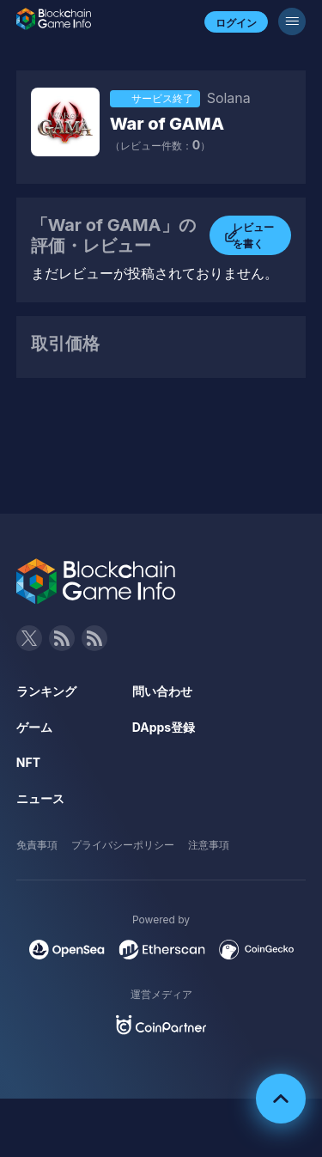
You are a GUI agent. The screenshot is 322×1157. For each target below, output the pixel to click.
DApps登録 (163, 727)
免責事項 (37, 844)
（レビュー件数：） (160, 145)
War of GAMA (167, 123)
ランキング (46, 691)
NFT (28, 762)
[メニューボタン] (292, 21)
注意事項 (208, 844)
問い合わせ (162, 691)
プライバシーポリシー (122, 844)
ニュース (40, 798)
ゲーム (34, 727)
